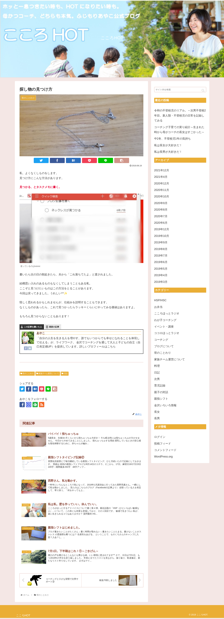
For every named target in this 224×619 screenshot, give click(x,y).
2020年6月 (160, 222)
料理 (157, 365)
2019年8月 (160, 249)
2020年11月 (161, 190)
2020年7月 (160, 216)
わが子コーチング (165, 320)
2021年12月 (161, 170)
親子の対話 (161, 392)
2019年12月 (161, 229)
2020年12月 (161, 183)
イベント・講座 (164, 326)
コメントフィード (165, 450)
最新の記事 (54, 327)
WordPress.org (163, 456)
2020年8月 (160, 209)
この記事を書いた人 (33, 327)
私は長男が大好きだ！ (168, 151)
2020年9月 (160, 203)
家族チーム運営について (47, 373)
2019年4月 (160, 275)
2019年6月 (160, 262)
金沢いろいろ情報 (165, 405)
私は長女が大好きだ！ (168, 145)
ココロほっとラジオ (166, 333)
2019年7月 (160, 255)
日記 (64, 373)
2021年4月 (160, 176)
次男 (157, 379)
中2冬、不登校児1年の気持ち (172, 138)
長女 (157, 411)
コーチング (161, 339)
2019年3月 (160, 281)
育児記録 (159, 385)
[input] (180, 89)
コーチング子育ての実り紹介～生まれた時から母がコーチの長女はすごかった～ (179, 130)
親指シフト (161, 398)
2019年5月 (160, 268)
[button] (203, 90)
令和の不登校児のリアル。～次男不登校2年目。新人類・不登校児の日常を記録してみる (180, 115)
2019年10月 (161, 235)
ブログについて (164, 346)
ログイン (159, 436)
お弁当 (158, 306)
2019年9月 (160, 242)
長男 (157, 418)
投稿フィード (162, 443)
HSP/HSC (160, 300)
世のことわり (27, 373)
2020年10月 (161, 196)
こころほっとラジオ (166, 313)
